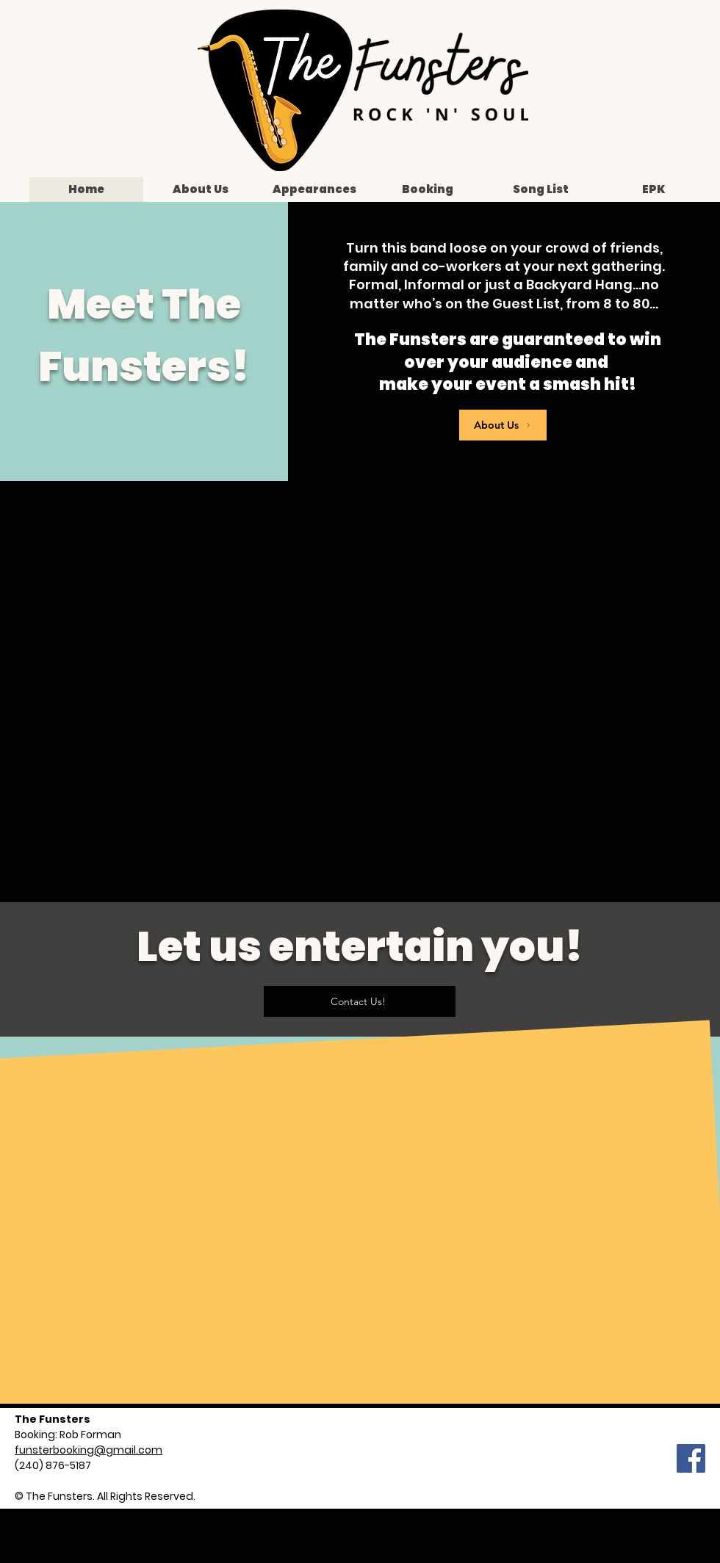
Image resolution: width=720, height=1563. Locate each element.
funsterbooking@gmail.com (88, 1450)
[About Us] (503, 425)
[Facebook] (691, 1458)
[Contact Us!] (360, 1001)
